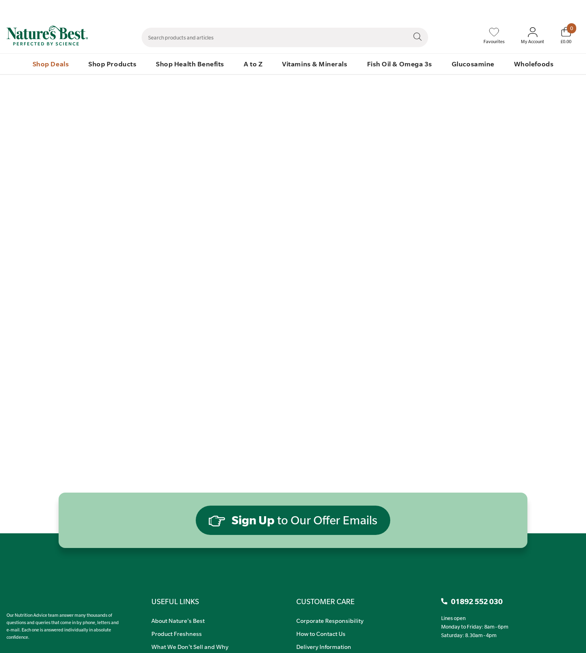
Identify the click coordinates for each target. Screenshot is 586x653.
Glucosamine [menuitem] (473, 63)
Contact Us (414, 8)
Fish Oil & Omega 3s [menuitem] (399, 63)
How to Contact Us (320, 633)
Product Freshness (176, 633)
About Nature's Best (178, 620)
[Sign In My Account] (532, 35)
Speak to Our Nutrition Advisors (471, 8)
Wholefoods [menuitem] (533, 63)
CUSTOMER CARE (325, 601)
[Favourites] (494, 35)
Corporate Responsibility (329, 620)
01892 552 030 (570, 8)
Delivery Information (323, 646)
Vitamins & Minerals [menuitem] (314, 63)
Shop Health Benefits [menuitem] (190, 63)
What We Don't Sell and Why (189, 646)
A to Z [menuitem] (253, 63)
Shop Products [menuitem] (112, 63)
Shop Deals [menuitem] (51, 63)
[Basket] (566, 35)
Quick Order (529, 8)
